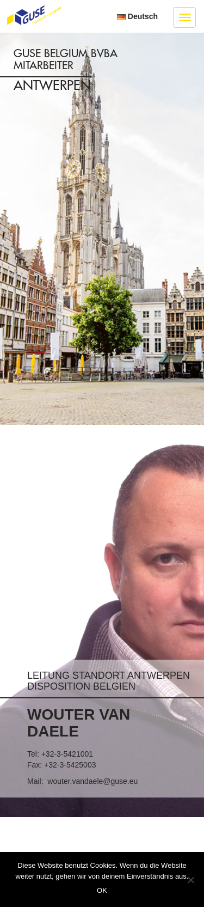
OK (102, 890)
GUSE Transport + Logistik (34, 15)
